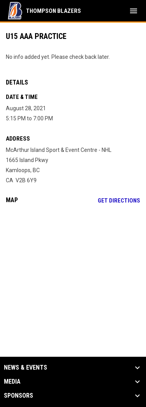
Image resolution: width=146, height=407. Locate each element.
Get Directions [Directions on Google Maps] (119, 200)
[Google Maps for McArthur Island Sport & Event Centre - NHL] (73, 269)
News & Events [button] (25, 368)
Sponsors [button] (18, 396)
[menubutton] (133, 11)
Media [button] (12, 382)
